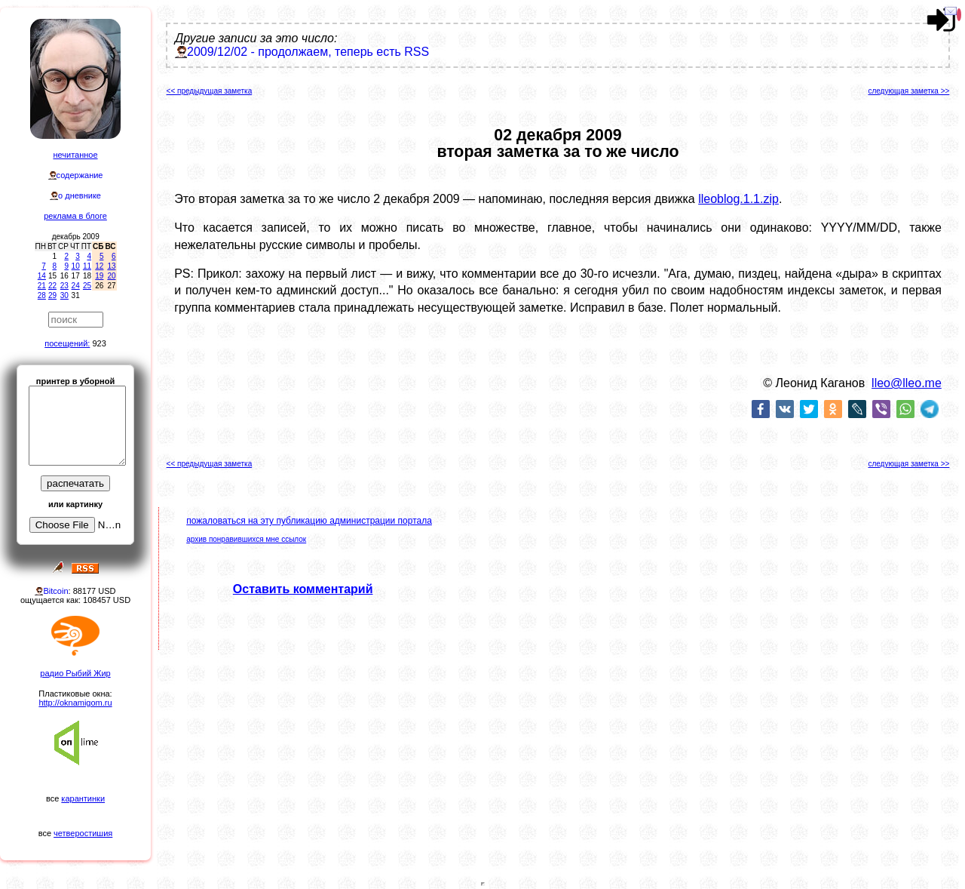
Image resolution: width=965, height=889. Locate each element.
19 (99, 276)
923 (99, 343)
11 (87, 266)
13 (111, 266)
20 (111, 276)
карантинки (83, 798)
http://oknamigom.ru (75, 702)
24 (76, 285)
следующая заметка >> (908, 91)
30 (64, 295)
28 (42, 295)
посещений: (67, 343)
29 (52, 295)
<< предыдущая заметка (210, 91)
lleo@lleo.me (907, 383)
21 (42, 285)
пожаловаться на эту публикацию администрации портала (309, 520)
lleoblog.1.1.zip (738, 198)
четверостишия (83, 833)
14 (42, 276)
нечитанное (75, 154)
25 (87, 285)
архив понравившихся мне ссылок (246, 539)
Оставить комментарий (303, 589)
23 (64, 285)
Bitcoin (55, 590)
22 (52, 285)
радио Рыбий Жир (75, 673)
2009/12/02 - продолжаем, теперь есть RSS (308, 51)
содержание (80, 175)
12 (99, 266)
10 (76, 266)
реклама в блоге (75, 215)
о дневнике (79, 195)
